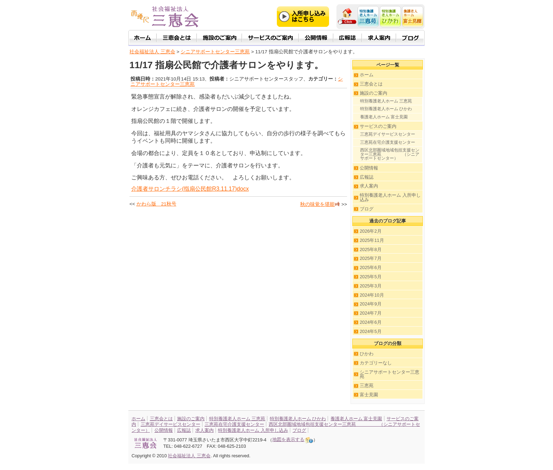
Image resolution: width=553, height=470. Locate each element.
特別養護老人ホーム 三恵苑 (386, 101)
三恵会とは (371, 84)
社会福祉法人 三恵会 (152, 51)
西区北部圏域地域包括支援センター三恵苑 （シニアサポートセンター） (389, 154)
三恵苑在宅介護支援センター (387, 142)
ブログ (366, 209)
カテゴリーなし (376, 362)
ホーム (366, 74)
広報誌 (366, 177)
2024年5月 (371, 331)
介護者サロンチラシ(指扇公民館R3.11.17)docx (190, 189)
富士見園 (369, 394)
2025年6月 (371, 267)
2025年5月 (371, 276)
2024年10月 (372, 295)
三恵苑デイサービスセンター (387, 134)
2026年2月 (371, 231)
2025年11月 (372, 240)
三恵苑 (366, 385)
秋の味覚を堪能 (320, 204)
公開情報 (369, 168)
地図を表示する (292, 439)
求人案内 (369, 186)
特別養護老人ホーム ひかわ (386, 109)
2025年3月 (371, 285)
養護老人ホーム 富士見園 (384, 117)
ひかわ (366, 353)
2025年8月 (371, 249)
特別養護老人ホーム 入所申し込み (390, 197)
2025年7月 (371, 258)
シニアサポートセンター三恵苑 (389, 374)
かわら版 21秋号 (156, 204)
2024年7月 (371, 313)
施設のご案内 (373, 93)
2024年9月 (371, 304)
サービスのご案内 (378, 126)
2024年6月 (371, 322)
